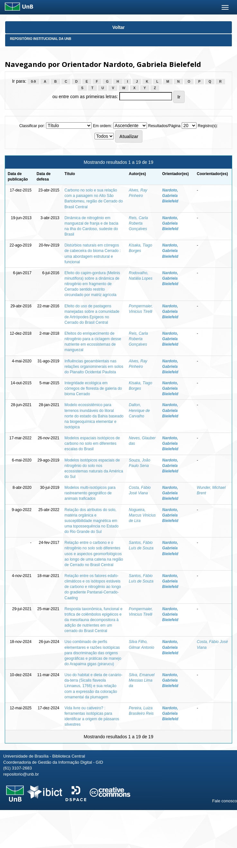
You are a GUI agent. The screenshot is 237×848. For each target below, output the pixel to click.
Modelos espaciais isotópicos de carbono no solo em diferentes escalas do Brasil (92, 443)
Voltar (118, 27)
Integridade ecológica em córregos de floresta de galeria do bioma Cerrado (93, 388)
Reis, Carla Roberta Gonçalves (138, 223)
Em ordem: (102, 126)
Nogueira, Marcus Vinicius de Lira (142, 515)
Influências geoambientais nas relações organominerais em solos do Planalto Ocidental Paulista (94, 366)
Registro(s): (208, 126)
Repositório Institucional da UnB (40, 39)
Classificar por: (32, 126)
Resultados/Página (164, 126)
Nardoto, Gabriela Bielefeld (170, 195)
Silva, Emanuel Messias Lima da (142, 680)
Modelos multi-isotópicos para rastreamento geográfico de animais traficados (90, 493)
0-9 (33, 81)
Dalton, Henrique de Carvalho (139, 410)
